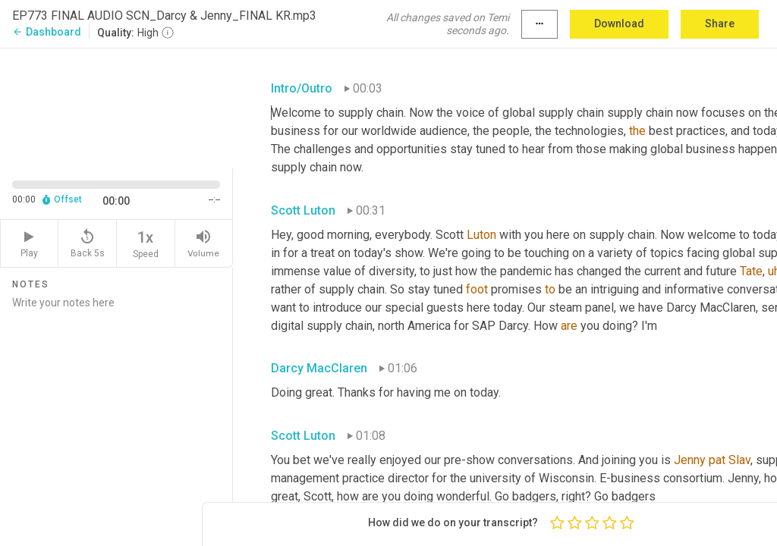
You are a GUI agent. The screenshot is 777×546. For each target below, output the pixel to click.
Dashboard (46, 32)
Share (720, 23)
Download (619, 23)
